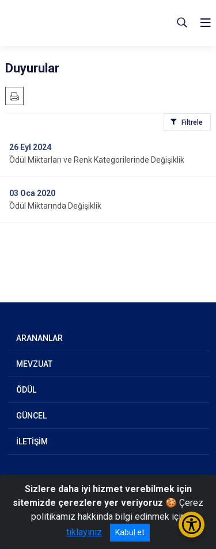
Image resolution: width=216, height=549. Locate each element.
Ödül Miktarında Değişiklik (55, 205)
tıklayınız (84, 532)
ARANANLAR (39, 338)
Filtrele (192, 122)
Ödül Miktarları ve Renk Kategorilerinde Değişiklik (96, 159)
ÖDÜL (26, 389)
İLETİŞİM (32, 441)
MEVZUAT (34, 363)
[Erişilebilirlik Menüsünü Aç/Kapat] (191, 525)
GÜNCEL (31, 415)
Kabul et (130, 532)
